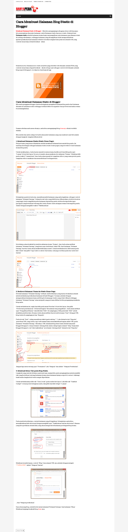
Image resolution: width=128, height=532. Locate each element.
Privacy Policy (28, 1)
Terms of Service (38, 1)
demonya (63, 128)
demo (40, 509)
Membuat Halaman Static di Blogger (28, 31)
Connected (48, 1)
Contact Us (19, 1)
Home (19, 16)
